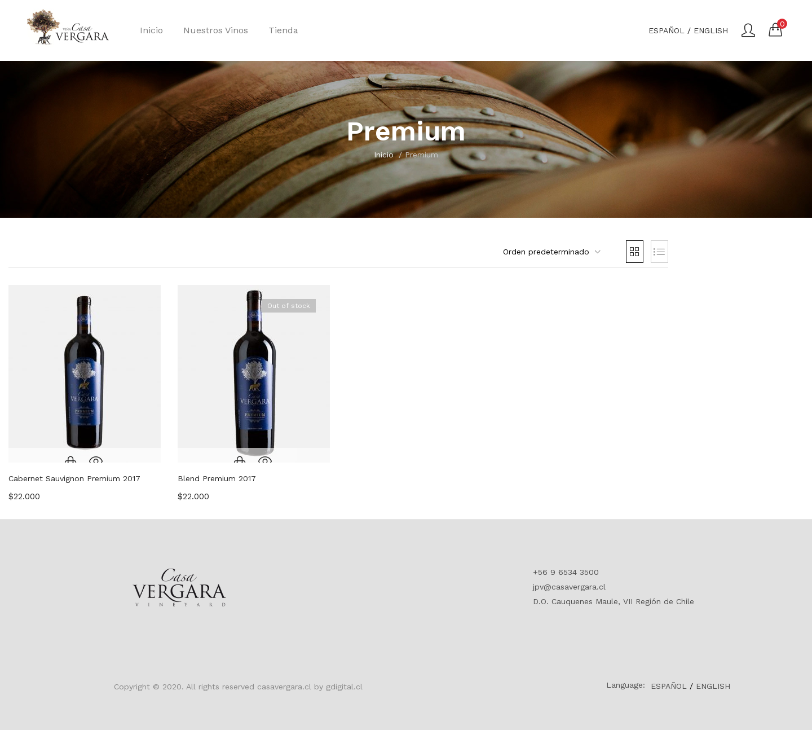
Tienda (283, 30)
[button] (775, 29)
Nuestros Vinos (215, 30)
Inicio (151, 30)
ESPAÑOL (666, 30)
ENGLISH (711, 30)
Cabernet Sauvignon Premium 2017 (74, 478)
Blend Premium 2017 (217, 478)
